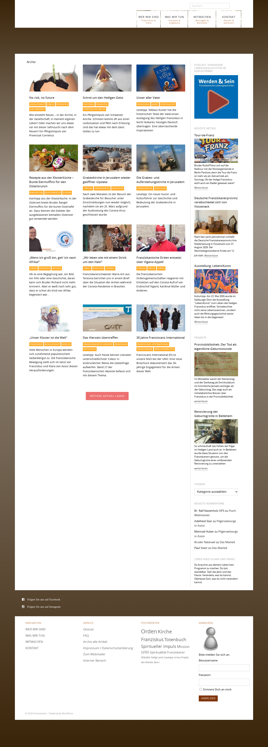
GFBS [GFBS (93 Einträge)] (145, 652)
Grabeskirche (102, 188)
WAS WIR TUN (174, 19)
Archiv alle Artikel (95, 642)
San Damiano (37, 109)
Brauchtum (36, 192)
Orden (161, 268)
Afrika (33, 268)
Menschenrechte (164, 349)
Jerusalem (117, 188)
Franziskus (143, 104)
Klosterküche (53, 192)
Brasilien (98, 268)
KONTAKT (228, 19)
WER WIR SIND (148, 19)
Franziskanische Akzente (98, 344)
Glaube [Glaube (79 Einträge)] (145, 657)
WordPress (67, 713)
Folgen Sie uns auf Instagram (44, 606)
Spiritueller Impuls (94, 109)
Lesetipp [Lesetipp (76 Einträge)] (168, 657)
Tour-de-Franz (204, 135)
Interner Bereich (94, 660)
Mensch (66, 344)
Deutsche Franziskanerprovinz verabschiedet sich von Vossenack (216, 202)
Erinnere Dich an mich (216, 689)
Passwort (204, 675)
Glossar (88, 629)
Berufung (44, 268)
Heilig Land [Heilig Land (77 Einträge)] (157, 657)
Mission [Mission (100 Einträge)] (183, 646)
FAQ (86, 636)
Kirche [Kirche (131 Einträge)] (165, 631)
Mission (56, 268)
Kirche (51, 104)
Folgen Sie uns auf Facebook (43, 599)
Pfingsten (62, 104)
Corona (88, 188)
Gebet (155, 104)
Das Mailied (227, 542)
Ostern (67, 192)
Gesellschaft (37, 104)
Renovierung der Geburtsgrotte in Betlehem (213, 414)
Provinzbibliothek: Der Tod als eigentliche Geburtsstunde (215, 346)
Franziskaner (70, 17)
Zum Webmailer (94, 654)
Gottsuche (90, 349)
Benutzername (208, 660)
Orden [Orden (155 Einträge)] (149, 631)
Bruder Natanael (204, 542)
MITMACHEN (202, 19)
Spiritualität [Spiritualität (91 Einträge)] (158, 652)
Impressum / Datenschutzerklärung (108, 648)
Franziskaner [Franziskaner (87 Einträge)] (176, 652)
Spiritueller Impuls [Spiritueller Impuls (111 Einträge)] (158, 646)
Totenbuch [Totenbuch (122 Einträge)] (175, 639)
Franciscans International (152, 344)
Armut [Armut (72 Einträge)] (177, 657)
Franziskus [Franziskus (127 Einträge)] (152, 639)
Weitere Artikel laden (107, 396)
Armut (87, 268)
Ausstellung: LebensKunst (212, 266)
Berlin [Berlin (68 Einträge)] (156, 662)
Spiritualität (168, 104)
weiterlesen (201, 401)
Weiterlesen (201, 187)
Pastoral (89, 104)
